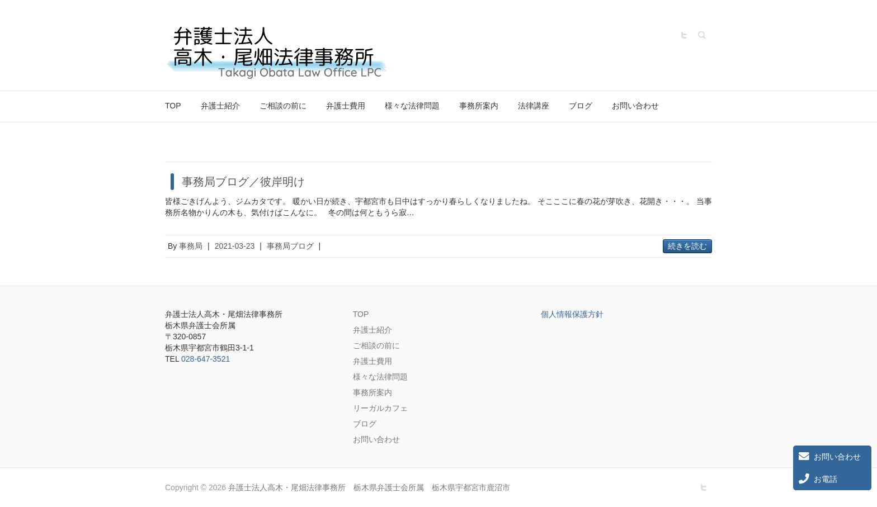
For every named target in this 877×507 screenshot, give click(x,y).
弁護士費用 (345, 105)
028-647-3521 (205, 358)
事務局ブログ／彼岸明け (243, 182)
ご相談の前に (283, 105)
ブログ (580, 105)
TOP (173, 105)
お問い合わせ (635, 105)
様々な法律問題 (412, 105)
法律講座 (533, 105)
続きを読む (687, 245)
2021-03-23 (235, 245)
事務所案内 (478, 105)
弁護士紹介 (220, 105)
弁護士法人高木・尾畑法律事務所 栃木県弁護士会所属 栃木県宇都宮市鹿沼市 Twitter (684, 35)
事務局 (190, 245)
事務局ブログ (290, 245)
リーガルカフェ (380, 408)
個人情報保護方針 (572, 314)
